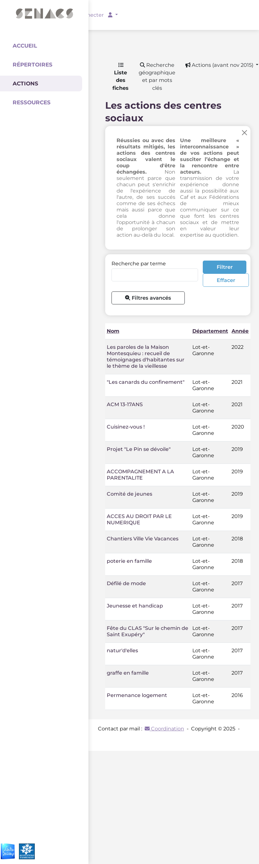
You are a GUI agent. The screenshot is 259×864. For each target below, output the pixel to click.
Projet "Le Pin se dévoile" (139, 449)
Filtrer (225, 267)
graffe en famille (128, 673)
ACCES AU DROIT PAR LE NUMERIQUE (139, 519)
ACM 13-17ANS (125, 404)
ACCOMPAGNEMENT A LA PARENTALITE (140, 475)
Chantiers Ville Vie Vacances (142, 539)
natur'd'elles (122, 651)
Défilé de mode (126, 583)
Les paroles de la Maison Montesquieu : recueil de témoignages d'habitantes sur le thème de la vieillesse (145, 356)
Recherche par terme (138, 264)
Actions (25, 83)
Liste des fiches (120, 76)
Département (210, 331)
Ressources (32, 102)
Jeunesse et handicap (135, 606)
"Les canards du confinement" (145, 382)
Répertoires (32, 64)
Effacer (226, 280)
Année (240, 331)
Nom (113, 331)
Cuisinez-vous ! (126, 427)
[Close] (244, 132)
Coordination (164, 729)
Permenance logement (137, 695)
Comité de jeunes (129, 494)
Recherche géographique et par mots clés (157, 76)
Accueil (25, 46)
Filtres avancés (148, 298)
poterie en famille (129, 561)
